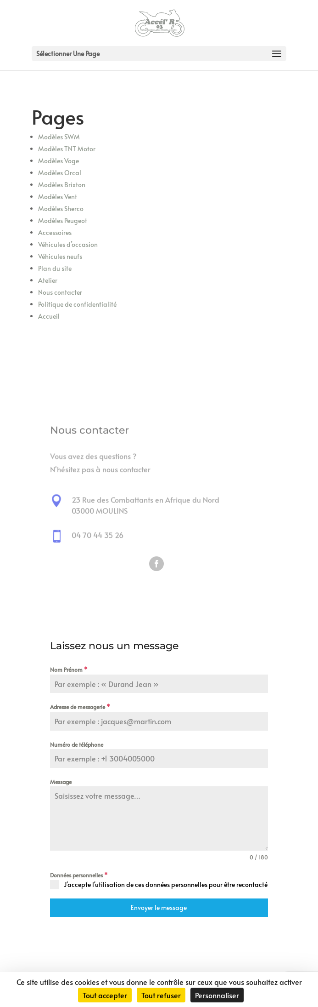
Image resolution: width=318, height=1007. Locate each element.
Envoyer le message (159, 907)
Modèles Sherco (61, 208)
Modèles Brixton (61, 184)
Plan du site (55, 268)
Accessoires (55, 232)
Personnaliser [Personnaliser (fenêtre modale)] (217, 995)
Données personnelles (79, 875)
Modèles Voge (58, 160)
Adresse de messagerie (80, 706)
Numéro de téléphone (76, 744)
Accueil (49, 316)
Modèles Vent (57, 196)
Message (61, 781)
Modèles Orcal (59, 172)
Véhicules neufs (60, 256)
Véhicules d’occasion (68, 244)
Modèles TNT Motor (66, 148)
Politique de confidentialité (77, 304)
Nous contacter (60, 292)
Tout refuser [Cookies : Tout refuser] (161, 995)
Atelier (47, 280)
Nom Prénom (69, 669)
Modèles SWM (59, 136)
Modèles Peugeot (62, 220)
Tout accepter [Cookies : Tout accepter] (105, 995)
